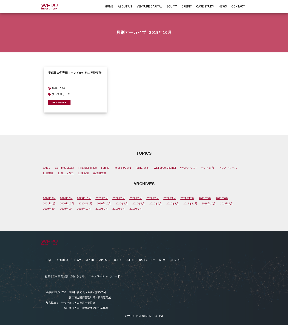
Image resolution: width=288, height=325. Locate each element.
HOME (109, 6)
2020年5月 (155, 203)
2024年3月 (49, 198)
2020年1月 (172, 203)
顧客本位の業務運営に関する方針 (64, 276)
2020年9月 (121, 203)
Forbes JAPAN (122, 167)
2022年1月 (169, 198)
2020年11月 (85, 203)
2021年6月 (222, 198)
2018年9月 (101, 208)
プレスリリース (228, 167)
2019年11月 (190, 203)
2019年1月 (66, 208)
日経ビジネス (66, 172)
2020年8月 (138, 203)
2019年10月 (209, 203)
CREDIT (186, 6)
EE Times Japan (64, 167)
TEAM (77, 260)
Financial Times (87, 167)
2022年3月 (152, 198)
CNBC (46, 167)
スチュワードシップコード (104, 276)
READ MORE (59, 102)
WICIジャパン (188, 167)
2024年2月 (66, 198)
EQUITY (172, 6)
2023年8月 (101, 198)
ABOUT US (125, 6)
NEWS (223, 6)
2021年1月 (49, 203)
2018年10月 (84, 208)
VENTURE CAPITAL (149, 6)
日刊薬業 (48, 172)
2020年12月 (67, 203)
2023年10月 (84, 198)
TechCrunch (142, 167)
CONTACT (238, 6)
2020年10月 (104, 203)
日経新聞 (83, 172)
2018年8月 (118, 208)
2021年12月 (187, 198)
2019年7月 (226, 203)
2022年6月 (118, 198)
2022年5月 (135, 198)
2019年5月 (49, 208)
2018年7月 (135, 208)
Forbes (105, 167)
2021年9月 (205, 198)
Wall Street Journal (165, 167)
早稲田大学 (99, 172)
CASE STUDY (205, 6)
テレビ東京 (207, 167)
